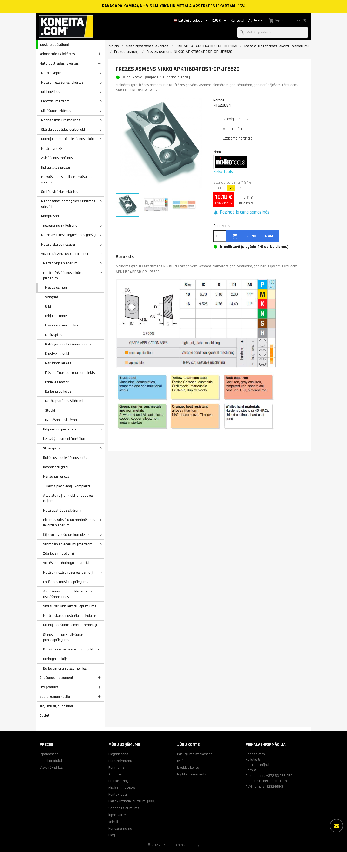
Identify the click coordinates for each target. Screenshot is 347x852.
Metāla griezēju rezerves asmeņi (68, 572)
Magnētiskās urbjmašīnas (60, 120)
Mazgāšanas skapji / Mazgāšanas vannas (66, 179)
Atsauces (115, 774)
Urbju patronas (56, 315)
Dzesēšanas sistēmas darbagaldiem (71, 649)
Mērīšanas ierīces (58, 363)
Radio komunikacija (54, 696)
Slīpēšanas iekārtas (56, 110)
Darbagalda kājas (58, 391)
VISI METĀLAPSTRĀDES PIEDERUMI (65, 253)
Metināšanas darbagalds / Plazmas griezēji (68, 204)
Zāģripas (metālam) (58, 553)
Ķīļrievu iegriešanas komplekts (66, 534)
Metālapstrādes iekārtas (59, 63)
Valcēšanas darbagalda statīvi (66, 562)
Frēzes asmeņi (56, 287)
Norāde (218, 100)
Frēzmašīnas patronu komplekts (70, 372)
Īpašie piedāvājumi (54, 44)
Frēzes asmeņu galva (61, 325)
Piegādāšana (118, 754)
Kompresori (50, 216)
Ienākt (182, 760)
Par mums (116, 767)
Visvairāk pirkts (51, 767)
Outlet (44, 715)
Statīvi (50, 410)
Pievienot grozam (252, 236)
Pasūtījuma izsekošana (195, 754)
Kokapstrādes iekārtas (57, 54)
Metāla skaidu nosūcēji (58, 244)
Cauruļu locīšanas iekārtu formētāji (70, 625)
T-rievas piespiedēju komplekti (66, 486)
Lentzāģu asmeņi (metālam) (65, 438)
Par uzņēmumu (120, 760)
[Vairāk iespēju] (336, 825)
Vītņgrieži (52, 297)
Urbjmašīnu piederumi (60, 429)
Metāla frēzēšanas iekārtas (62, 82)
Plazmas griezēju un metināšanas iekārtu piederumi (69, 522)
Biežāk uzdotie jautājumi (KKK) (131, 801)
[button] (241, 212)
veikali (113, 821)
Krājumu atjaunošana (56, 706)
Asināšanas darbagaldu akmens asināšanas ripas (67, 594)
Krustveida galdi (57, 353)
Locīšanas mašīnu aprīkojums (65, 581)
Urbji (48, 306)
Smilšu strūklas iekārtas (59, 191)
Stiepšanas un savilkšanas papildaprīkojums (63, 637)
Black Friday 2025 (121, 787)
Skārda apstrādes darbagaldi (63, 129)
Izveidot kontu (188, 767)
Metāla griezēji (52, 148)
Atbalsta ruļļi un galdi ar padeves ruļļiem (68, 498)
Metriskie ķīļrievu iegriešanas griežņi (68, 235)
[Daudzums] (219, 236)
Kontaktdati (117, 794)
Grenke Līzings (119, 781)
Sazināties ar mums (123, 808)
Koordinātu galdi (55, 467)
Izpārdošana (49, 754)
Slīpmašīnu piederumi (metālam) (68, 544)
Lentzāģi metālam (55, 101)
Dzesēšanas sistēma (61, 419)
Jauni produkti (51, 760)
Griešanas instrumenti (56, 677)
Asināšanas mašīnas (57, 158)
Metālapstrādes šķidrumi (64, 400)
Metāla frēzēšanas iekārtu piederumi (63, 275)
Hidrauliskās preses (56, 167)
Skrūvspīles (53, 334)
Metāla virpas (51, 73)
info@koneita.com (273, 781)
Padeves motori (57, 382)
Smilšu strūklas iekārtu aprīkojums (69, 606)
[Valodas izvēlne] (191, 21)
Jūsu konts (188, 744)
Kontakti (237, 20)
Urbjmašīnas (50, 91)
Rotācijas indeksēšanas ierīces (68, 344)
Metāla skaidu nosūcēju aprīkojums (70, 615)
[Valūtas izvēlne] (220, 21)
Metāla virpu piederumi (60, 263)
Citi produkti (49, 687)
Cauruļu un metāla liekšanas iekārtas (69, 139)
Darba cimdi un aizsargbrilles (65, 668)
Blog (111, 835)
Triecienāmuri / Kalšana (59, 225)
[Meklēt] (272, 32)
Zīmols (218, 152)
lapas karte (117, 815)
